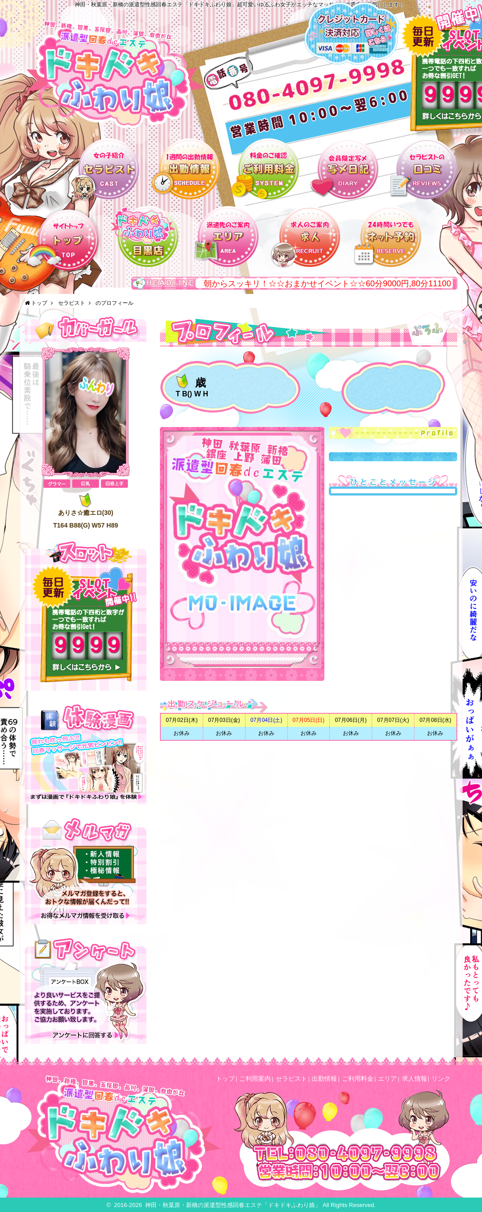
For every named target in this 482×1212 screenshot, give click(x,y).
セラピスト (71, 303)
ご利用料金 (357, 1078)
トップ (39, 303)
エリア (387, 1078)
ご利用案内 (255, 1078)
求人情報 (414, 1078)
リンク (441, 1078)
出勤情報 (324, 1078)
